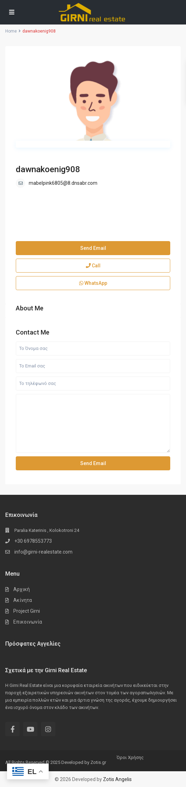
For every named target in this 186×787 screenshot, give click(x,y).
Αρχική (21, 589)
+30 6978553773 (33, 541)
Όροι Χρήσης (130, 757)
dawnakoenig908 (48, 169)
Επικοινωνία (27, 622)
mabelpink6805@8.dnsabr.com (63, 183)
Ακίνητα (22, 600)
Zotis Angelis (117, 779)
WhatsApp (93, 283)
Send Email (93, 248)
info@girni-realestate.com (43, 552)
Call (93, 265)
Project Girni (26, 611)
